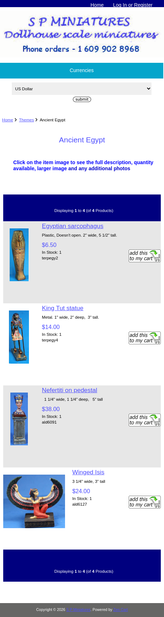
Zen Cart (120, 610)
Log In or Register (133, 5)
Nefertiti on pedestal (69, 390)
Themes (26, 119)
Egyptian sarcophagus (72, 225)
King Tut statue (62, 308)
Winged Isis (88, 472)
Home (97, 5)
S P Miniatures (78, 610)
